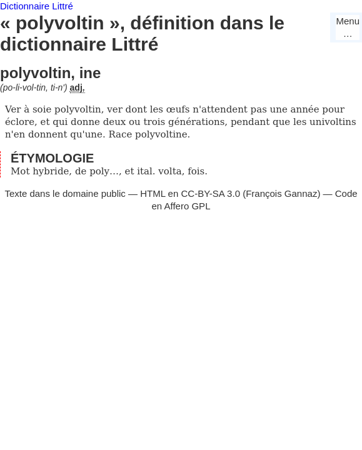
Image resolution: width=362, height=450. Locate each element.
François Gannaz (281, 193)
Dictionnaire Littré (36, 6)
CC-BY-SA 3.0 (210, 193)
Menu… (347, 27)
